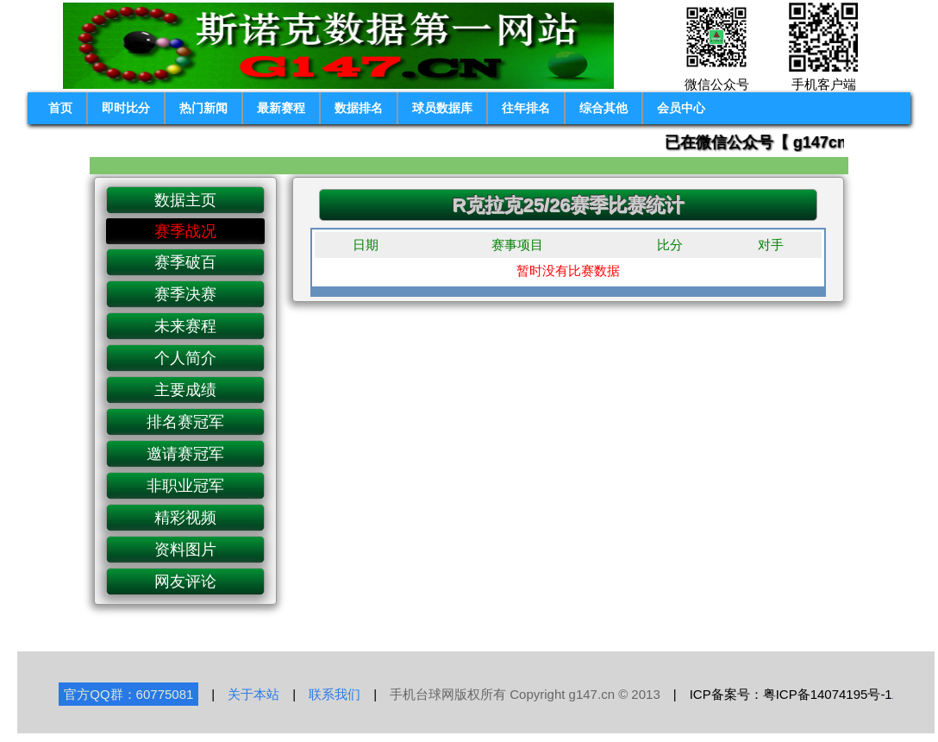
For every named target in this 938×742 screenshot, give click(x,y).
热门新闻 (203, 108)
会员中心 (681, 108)
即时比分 (126, 108)
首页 (60, 108)
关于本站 (253, 694)
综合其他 (603, 108)
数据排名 (359, 108)
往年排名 (526, 108)
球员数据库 (442, 108)
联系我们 (334, 694)
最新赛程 (281, 108)
